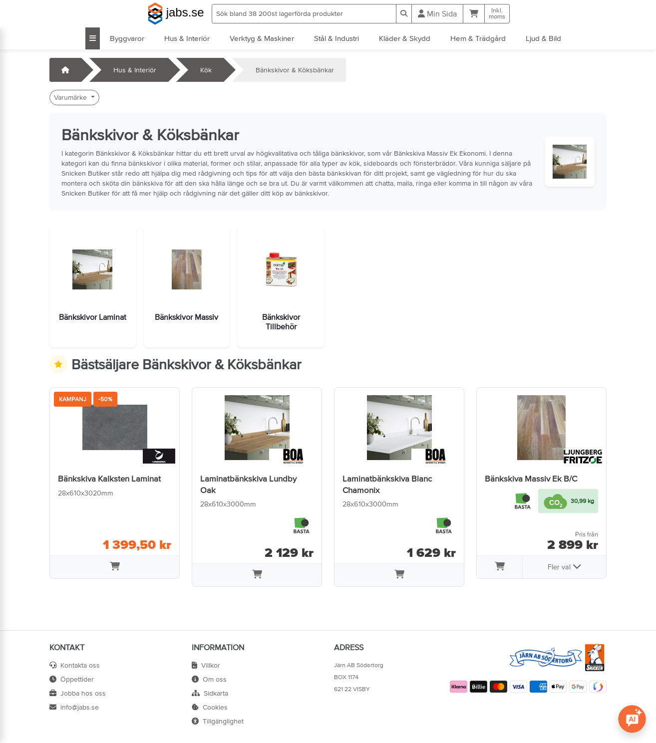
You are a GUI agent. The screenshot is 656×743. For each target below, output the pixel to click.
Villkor (206, 665)
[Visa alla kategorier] (92, 38)
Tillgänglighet (218, 721)
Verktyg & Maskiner (262, 38)
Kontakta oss (74, 665)
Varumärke (71, 97)
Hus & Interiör (187, 38)
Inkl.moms (497, 13)
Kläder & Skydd (404, 38)
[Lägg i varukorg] (114, 567)
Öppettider (71, 679)
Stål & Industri (336, 38)
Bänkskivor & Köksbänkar (295, 70)
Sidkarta (210, 693)
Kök (206, 70)
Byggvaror (127, 38)
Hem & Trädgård (478, 38)
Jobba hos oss (77, 693)
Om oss (209, 679)
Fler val (565, 566)
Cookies (210, 707)
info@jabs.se (74, 707)
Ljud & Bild (543, 38)
